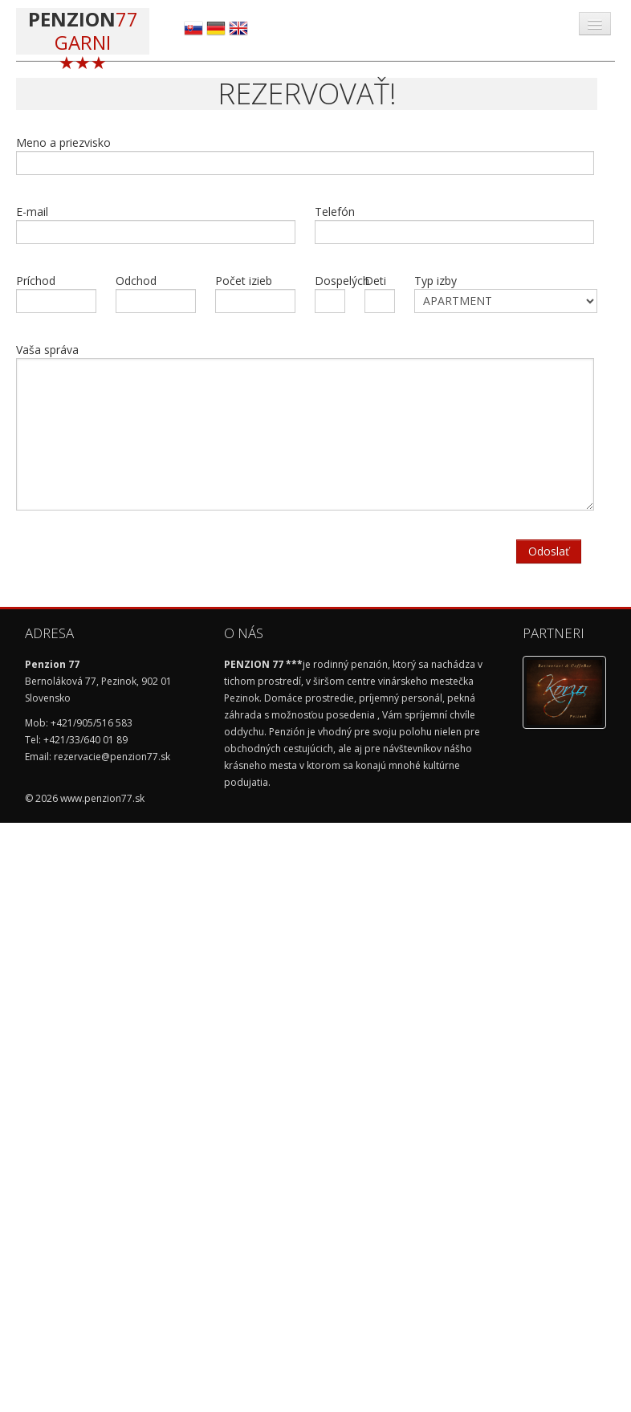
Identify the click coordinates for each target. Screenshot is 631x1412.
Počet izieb (255, 293)
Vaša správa (305, 426)
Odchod (156, 293)
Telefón (454, 224)
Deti (379, 293)
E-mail (155, 224)
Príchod (56, 293)
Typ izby (505, 293)
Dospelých (331, 293)
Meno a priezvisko (305, 155)
